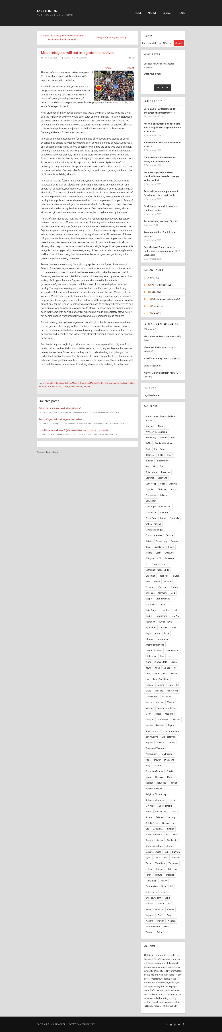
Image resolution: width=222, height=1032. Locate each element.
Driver (171, 547)
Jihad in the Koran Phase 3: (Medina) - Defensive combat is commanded (74, 430)
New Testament (153, 731)
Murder (176, 719)
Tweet (130, 68)
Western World (75, 386)
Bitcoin (170, 455)
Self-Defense (152, 823)
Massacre (167, 696)
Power (157, 760)
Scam (174, 811)
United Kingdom (153, 898)
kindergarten (161, 673)
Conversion (151, 512)
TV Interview (152, 886)
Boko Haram (152, 472)
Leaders (149, 685)
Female (167, 581)
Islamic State (129, 383)
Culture (68, 383)
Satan (148, 811)
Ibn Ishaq (164, 627)
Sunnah (176, 852)
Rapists (149, 783)
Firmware (150, 587)
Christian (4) (157, 306)
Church (174, 489)
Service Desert (169, 823)
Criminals (174, 518)
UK (171, 886)
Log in (182, 13)
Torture (158, 875)
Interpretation (172, 650)
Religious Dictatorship (156, 794)
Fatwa (157, 581)
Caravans (162, 478)
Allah (160, 426)
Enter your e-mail (152, 74)
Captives (150, 478)
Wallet (161, 915)
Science (160, 817)
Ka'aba (167, 668)
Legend (160, 685)
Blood (162, 466)
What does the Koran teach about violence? (60, 408)
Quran (149, 777)
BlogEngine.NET (87, 1024)
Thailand (160, 869)
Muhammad (163, 719)
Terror (149, 863)
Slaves (65, 386)
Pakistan (161, 742)
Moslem (169, 714)
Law (148, 679)
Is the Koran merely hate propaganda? (162, 358)
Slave (175, 834)
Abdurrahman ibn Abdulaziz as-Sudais (161, 418)
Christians (163, 489)
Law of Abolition (161, 679)
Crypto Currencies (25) (161, 285)
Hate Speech (152, 610)
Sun (167, 852)
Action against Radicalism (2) (166, 299)
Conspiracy (151, 501)
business (165, 472)
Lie (177, 685)
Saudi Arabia (161, 811)
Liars (170, 685)
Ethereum (170, 558)
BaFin (148, 443)
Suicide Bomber (153, 852)
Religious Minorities (155, 800)
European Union (159, 564)
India (166, 633)
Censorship (151, 484)
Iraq (169, 656)
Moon (148, 714)
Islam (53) (156, 313)
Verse (148, 909)
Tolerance (173, 869)
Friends (174, 587)
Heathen (166, 610)
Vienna (170, 909)
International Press (155, 645)
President (169, 760)
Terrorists (173, 863)
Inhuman (150, 639)
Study (169, 846)
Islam (119, 383)
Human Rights (165, 621)
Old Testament (169, 737)
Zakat (159, 932)
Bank (148, 449)
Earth (158, 553)
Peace (172, 742)
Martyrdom (172, 690)
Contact (168, 13)
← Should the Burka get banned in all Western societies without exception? (62, 37)
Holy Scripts (161, 616)
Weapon (172, 921)
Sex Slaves (57, 386)
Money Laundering (167, 708)
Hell (175, 610)
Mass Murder (152, 696)
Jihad (157, 668)
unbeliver (165, 892)
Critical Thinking (153, 524)
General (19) (153, 277)
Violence (150, 915)
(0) (131, 58)
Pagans (149, 742)
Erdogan (150, 558)
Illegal (148, 633)
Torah (148, 875)
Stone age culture (154, 846)
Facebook (163, 576)
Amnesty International (156, 432)
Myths (171, 725)
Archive (152, 13)
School (149, 817)
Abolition (150, 426)
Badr (173, 437)
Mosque (149, 719)
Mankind (159, 690)
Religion (173, 783)
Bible (160, 455)
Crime (163, 518)
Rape (169, 777)
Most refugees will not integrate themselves (77, 53)
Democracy (161, 541)
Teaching (175, 857)
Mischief (150, 708)
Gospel (149, 598)
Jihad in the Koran (152, 365)
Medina (170, 702)
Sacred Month (166, 806)
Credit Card (151, 518)
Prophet (158, 765)
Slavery (149, 840)
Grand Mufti (151, 604)
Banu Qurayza (161, 449)
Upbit (167, 898)
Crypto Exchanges (154, 529)
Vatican (160, 903)
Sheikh (170, 829)
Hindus (149, 616)
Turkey (163, 880)
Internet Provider (154, 650)
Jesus (174, 662)
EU (106, 383)
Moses (158, 714)
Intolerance (151, 656)
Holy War (175, 616)
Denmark (175, 541)
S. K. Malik (150, 806)
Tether (149, 869)
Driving (149, 553)
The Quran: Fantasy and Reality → (112, 37)
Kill (175, 668)
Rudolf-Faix (69, 58)
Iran (162, 656)
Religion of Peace (154, 788)
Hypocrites (151, 627)
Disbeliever (159, 547)
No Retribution (172, 731)
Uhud (163, 886)
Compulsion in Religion (156, 495)
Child (162, 484)
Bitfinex (149, 460)
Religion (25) (156, 292)
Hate (163, 604)
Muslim (75, 383)
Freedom (162, 587)
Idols (174, 627)
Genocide (150, 593)
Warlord (149, 921)
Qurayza (159, 777)
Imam (157, 633)
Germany (113, 383)
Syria (82, 383)
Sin (167, 834)
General (83, 58)
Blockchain (151, 466)
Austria (163, 437)
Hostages (150, 621)
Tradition (170, 875)
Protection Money (154, 771)
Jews (148, 668)
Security (171, 817)
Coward (164, 512)
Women (86, 386)
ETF (159, 558)
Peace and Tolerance (156, 748)
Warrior (160, 921)
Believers (150, 455)
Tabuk (157, 857)
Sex (49, 386)
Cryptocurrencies (154, 535)
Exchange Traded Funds (157, 570)
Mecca (149, 702)
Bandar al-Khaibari (164, 443)
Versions (159, 909)
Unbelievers (151, 892)
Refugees (60, 383)
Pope (148, 760)
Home (139, 13)
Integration (50, 383)
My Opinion (47, 11)
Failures (175, 576)
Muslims (43, 386)
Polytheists (166, 754)
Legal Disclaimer (152, 395)
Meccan (159, 702)
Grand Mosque (163, 598)
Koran (174, 673)
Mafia (148, 690)
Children (101, 383)
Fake (148, 581)
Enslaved (169, 553)
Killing (148, 673)
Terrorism (160, 863)
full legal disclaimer (153, 1006)
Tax (165, 857)
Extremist (150, 576)
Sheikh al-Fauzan (154, 834)
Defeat (149, 541)
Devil (148, 547)
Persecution (151, 754)
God (173, 593)
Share (108, 68)
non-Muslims (152, 737)
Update (149, 903)
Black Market (90, 383)
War (169, 915)
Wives (166, 926)
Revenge (172, 800)
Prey (148, 765)
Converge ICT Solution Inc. (158, 506)
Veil (169, 903)
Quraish (170, 771)
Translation (151, 880)
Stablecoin (172, 840)
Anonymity (151, 437)
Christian (150, 489)
